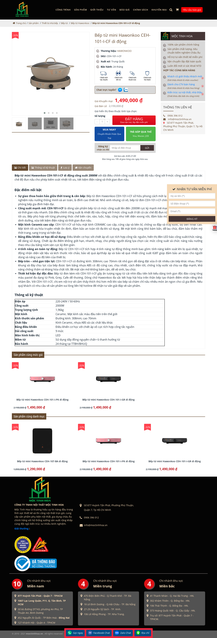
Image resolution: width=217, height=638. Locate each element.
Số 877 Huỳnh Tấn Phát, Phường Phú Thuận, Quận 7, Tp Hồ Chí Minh (182, 126)
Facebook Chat (99, 633)
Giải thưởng (21, 528)
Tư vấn (111, 9)
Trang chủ (21, 23)
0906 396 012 (172, 115)
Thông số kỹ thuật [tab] (43, 167)
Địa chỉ (142, 633)
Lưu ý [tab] (65, 167)
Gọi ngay (75, 633)
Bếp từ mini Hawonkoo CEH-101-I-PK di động (42, 399)
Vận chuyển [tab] (83, 167)
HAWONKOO (124, 50)
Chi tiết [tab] (20, 167)
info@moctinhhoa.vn (177, 119)
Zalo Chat (123, 633)
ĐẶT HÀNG (134, 120)
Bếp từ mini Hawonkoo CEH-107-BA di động (42, 461)
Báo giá (125, 9)
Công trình (63, 9)
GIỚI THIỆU (97, 9)
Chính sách (140, 9)
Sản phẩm (80, 9)
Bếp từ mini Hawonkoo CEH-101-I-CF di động (116, 23)
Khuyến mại (159, 9)
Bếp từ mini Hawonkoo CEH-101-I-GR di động (108, 399)
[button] (45, 113)
